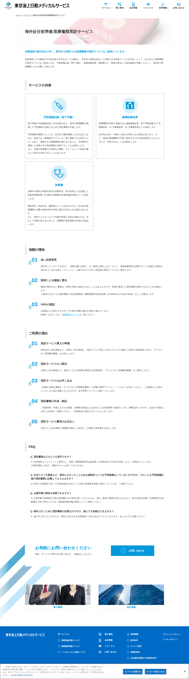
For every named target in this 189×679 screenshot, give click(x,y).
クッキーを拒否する (132, 672)
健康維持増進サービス (70, 646)
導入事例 (120, 6)
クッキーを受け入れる (155, 672)
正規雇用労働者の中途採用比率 (143, 658)
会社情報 (133, 6)
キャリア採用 (135, 646)
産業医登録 (135, 652)
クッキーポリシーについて (22, 676)
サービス (106, 6)
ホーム (18, 15)
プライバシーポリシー (172, 634)
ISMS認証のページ (70, 314)
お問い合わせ (179, 6)
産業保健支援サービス (70, 640)
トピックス (148, 6)
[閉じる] (185, 672)
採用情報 (163, 6)
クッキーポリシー (170, 639)
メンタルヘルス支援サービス (73, 652)
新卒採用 (134, 640)
